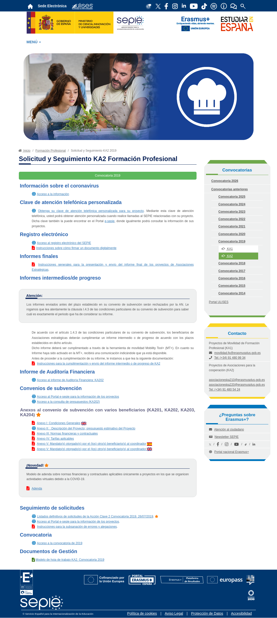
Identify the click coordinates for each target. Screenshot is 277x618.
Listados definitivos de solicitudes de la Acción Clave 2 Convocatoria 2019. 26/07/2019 (95, 516)
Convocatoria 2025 (231, 196)
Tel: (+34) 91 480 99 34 (230, 358)
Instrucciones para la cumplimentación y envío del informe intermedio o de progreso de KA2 (98, 363)
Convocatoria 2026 (224, 181)
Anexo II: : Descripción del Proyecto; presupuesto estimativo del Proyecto (86, 428)
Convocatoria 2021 (231, 226)
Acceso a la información (53, 194)
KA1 (227, 249)
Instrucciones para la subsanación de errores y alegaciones (77, 526)
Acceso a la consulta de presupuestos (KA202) (68, 402)
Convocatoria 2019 (231, 241)
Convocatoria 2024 (231, 204)
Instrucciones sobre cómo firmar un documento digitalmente (76, 248)
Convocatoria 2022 (231, 219)
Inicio (23, 150)
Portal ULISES (219, 302)
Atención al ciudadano (229, 429)
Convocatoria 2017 (231, 271)
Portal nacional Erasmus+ (231, 452)
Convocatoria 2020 (231, 234)
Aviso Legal (174, 613)
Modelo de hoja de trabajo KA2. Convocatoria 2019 (70, 560)
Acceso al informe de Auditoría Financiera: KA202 (70, 380)
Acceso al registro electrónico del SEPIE (64, 243)
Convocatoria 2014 (231, 293)
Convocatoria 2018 (231, 263)
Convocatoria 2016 (231, 278)
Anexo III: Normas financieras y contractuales (67, 433)
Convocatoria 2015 (231, 286)
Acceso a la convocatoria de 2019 (59, 543)
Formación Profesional (50, 150)
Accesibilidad (241, 613)
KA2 (227, 256)
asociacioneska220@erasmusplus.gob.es (237, 384)
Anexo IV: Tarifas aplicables (55, 438)
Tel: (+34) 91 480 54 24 (224, 389)
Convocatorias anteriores (229, 189)
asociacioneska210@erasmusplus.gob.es (237, 380)
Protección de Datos (207, 613)
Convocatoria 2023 (231, 211)
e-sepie (110, 221)
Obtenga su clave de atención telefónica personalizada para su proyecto (91, 211)
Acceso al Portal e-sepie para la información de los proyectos (78, 396)
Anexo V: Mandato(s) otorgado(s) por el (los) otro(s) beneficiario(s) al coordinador (91, 443)
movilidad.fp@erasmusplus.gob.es (237, 353)
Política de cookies (142, 613)
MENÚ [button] (33, 42)
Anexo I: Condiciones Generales (58, 423)
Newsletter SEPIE (227, 437)
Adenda (37, 488)
